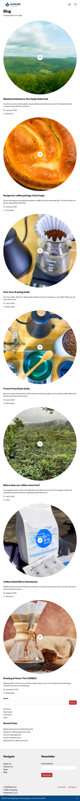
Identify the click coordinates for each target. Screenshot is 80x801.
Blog (5, 772)
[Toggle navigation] (69, 4)
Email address (47, 763)
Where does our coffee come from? (21, 485)
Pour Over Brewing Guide (16, 292)
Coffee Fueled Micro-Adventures (20, 581)
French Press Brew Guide (16, 388)
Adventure (9, 113)
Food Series (10, 210)
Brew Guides (10, 307)
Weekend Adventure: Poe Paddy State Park (25, 99)
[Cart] (75, 4)
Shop (5, 769)
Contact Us (8, 766)
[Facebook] (62, 787)
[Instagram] (72, 787)
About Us (7, 764)
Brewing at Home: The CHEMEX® (20, 678)
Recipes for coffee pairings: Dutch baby (23, 195)
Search (5, 698)
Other (8, 500)
